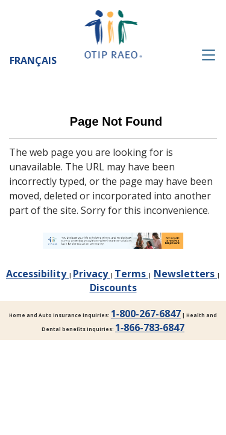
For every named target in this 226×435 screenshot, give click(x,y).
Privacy (91, 273)
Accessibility (37, 273)
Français (33, 60)
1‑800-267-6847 (146, 313)
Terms (131, 273)
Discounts (113, 287)
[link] (113, 241)
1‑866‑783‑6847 (149, 327)
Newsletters (185, 273)
